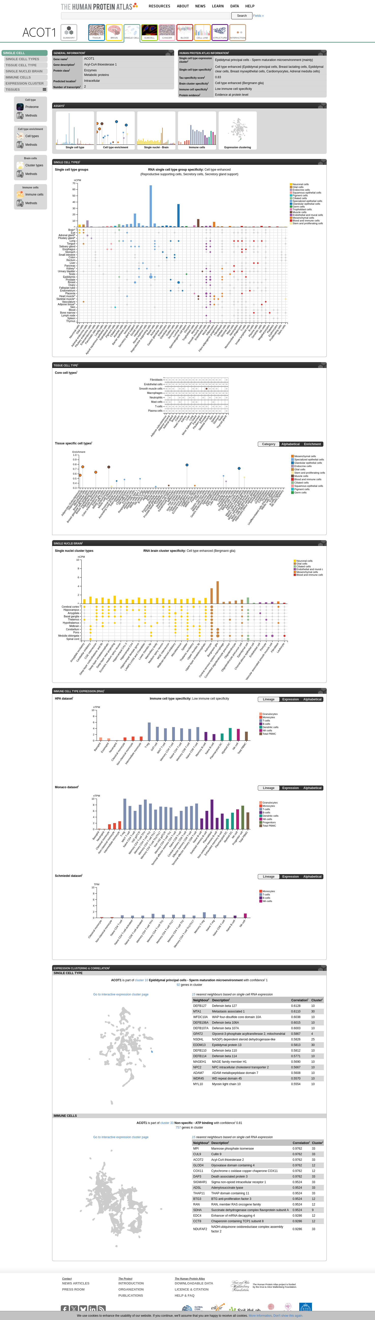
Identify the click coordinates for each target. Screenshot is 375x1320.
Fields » (258, 16)
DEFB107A (200, 1028)
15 (193, 994)
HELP (249, 6)
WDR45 (198, 1078)
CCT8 (197, 1221)
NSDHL (198, 1039)
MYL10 (198, 1084)
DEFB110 (199, 1050)
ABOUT (183, 6)
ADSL (197, 1187)
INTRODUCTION (131, 1283)
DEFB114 (199, 1056)
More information (260, 1315)
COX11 (198, 1171)
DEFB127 (199, 1006)
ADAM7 (198, 1073)
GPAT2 (198, 1034)
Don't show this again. (288, 1315)
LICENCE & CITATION (191, 1289)
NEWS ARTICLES (75, 1283)
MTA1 (197, 1011)
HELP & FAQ (184, 1295)
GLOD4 (198, 1165)
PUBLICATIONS (130, 1295)
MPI (196, 1148)
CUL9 (197, 1154)
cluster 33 (167, 1123)
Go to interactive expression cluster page (120, 994)
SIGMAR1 (200, 1182)
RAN (196, 1204)
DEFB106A (200, 1022)
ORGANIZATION (131, 1289)
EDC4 (197, 1215)
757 (178, 1127)
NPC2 (197, 1067)
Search (242, 16)
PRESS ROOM (73, 1289)
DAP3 (197, 1176)
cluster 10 (141, 980)
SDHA (197, 1210)
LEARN (218, 6)
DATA (234, 6)
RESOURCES (159, 6)
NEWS (200, 6)
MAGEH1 (199, 1062)
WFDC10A (200, 1017)
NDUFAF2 (200, 1229)
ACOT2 (198, 1160)
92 (178, 985)
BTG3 (197, 1199)
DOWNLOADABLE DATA (194, 1283)
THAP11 (199, 1193)
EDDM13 (199, 1045)
